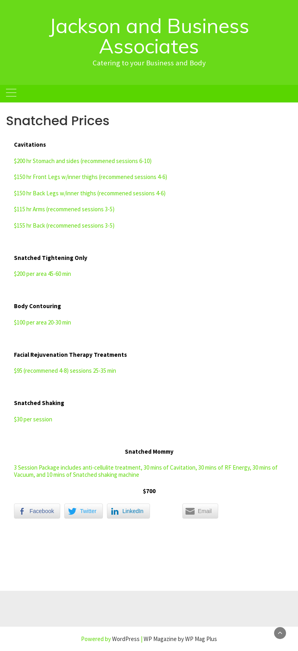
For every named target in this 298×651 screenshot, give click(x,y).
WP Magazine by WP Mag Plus (180, 639)
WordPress (126, 639)
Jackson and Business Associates (149, 36)
